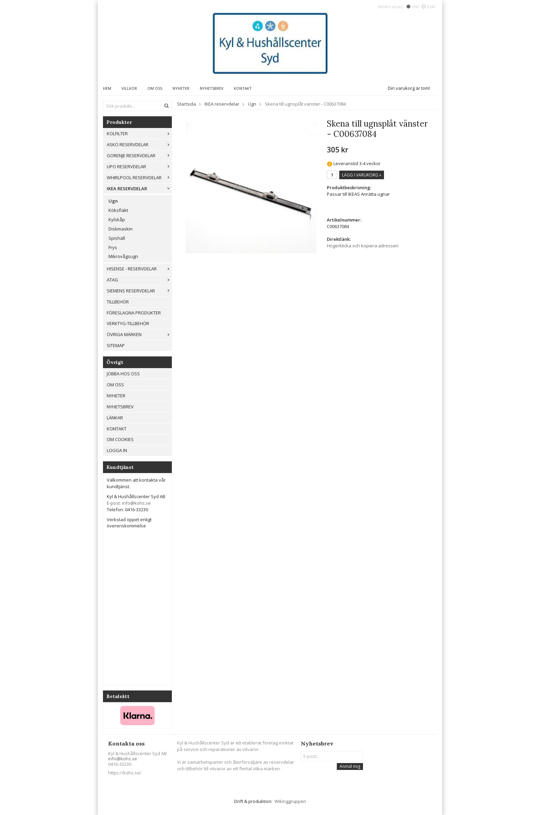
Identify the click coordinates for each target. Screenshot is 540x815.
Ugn (113, 201)
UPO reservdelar (139, 166)
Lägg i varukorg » (361, 175)
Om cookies (120, 439)
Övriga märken (139, 334)
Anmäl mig (350, 766)
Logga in (117, 450)
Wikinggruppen (290, 801)
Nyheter (181, 88)
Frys (112, 247)
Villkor (129, 88)
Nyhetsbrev (212, 88)
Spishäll (116, 238)
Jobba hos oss (123, 374)
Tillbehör (118, 302)
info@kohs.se (122, 758)
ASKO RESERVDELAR (139, 144)
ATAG (139, 280)
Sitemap (116, 345)
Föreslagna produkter (134, 313)
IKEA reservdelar (139, 188)
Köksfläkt (118, 210)
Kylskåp (116, 219)
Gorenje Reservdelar (139, 155)
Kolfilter (139, 133)
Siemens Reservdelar (139, 291)
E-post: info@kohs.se (129, 503)
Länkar (115, 418)
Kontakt (243, 88)
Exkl (428, 6)
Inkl (412, 6)
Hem (107, 88)
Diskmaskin (120, 229)
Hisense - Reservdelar (139, 269)
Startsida (186, 104)
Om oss (154, 88)
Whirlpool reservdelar (139, 177)
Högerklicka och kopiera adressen (362, 246)
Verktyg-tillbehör (128, 323)
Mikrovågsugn (123, 256)
